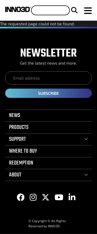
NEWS (14, 115)
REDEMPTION (21, 163)
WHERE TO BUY (23, 151)
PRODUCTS (18, 127)
